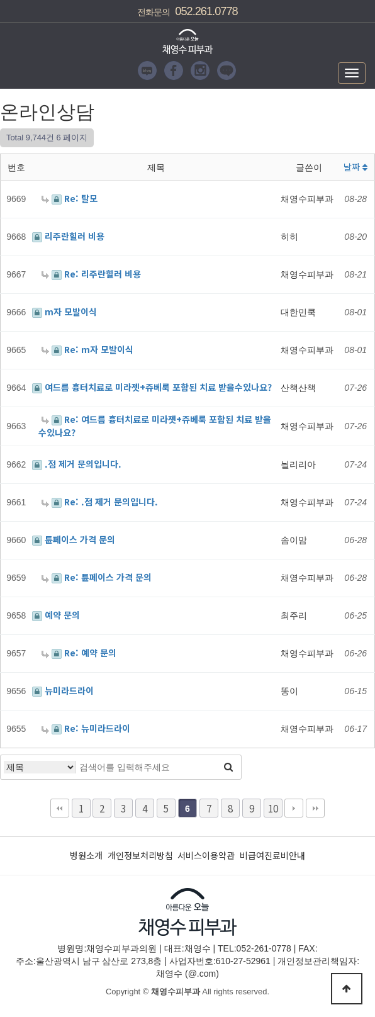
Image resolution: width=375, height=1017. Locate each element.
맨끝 (315, 808)
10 (273, 808)
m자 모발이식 (64, 311)
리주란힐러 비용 (68, 236)
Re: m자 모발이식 (87, 349)
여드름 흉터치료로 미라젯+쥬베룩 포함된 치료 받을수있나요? (152, 387)
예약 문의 (56, 615)
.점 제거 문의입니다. (76, 464)
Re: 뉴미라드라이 (86, 728)
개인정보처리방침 (140, 855)
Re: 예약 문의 (79, 652)
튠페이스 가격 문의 (73, 539)
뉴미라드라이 (63, 690)
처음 (59, 808)
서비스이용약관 (206, 855)
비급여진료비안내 (272, 855)
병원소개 (86, 855)
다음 (293, 808)
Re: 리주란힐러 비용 (91, 273)
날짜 (355, 166)
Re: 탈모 (70, 198)
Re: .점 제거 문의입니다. (100, 501)
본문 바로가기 (0, 0)
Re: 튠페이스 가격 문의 (97, 577)
